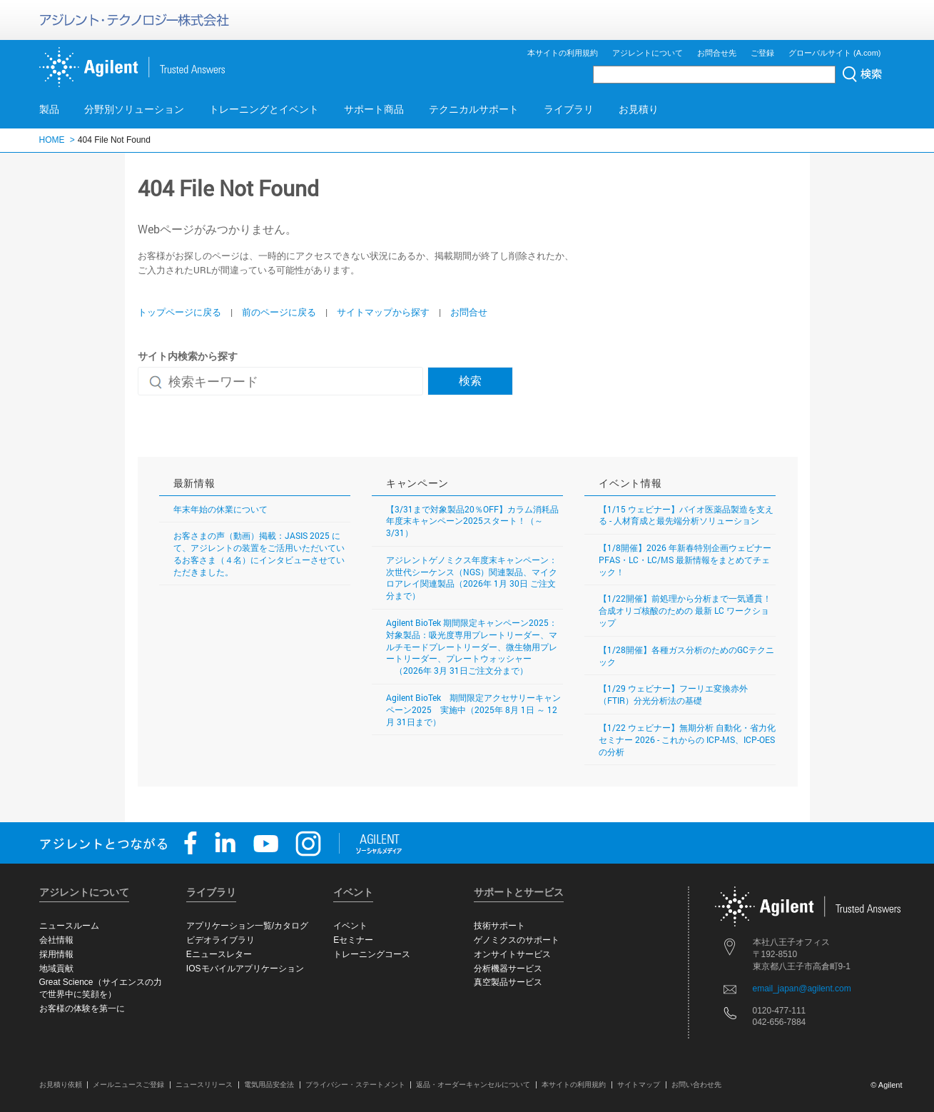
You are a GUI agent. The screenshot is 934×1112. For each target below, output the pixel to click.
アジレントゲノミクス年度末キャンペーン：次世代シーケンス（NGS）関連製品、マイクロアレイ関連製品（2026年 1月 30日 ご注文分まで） (471, 577)
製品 (49, 109)
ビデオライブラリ (220, 940)
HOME (52, 140)
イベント (350, 926)
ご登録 (762, 53)
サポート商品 (374, 109)
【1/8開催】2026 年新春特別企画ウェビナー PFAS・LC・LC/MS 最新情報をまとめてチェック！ (685, 559)
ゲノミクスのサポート (516, 940)
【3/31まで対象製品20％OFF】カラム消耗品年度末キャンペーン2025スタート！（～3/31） (472, 521)
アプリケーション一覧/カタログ (247, 926)
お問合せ (468, 311)
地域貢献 (56, 969)
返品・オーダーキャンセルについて (473, 1084)
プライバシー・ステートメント (355, 1084)
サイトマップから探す (383, 311)
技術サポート (499, 926)
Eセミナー (353, 940)
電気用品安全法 (269, 1084)
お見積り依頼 (60, 1084)
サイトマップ (638, 1084)
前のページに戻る (279, 311)
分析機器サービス (508, 969)
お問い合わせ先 (696, 1084)
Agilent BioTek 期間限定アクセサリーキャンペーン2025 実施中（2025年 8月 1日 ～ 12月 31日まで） (473, 709)
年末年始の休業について (220, 509)
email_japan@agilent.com (802, 989)
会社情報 (56, 940)
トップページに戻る (179, 311)
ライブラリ (569, 109)
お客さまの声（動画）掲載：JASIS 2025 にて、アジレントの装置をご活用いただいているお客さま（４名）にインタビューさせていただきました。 (259, 553)
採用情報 (56, 954)
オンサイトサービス (512, 954)
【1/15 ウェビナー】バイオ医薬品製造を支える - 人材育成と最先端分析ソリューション (686, 515)
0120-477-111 (779, 1011)
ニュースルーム (69, 926)
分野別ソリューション (134, 109)
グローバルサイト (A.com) (834, 53)
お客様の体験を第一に (82, 1009)
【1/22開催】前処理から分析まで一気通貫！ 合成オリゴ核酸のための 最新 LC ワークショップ (685, 610)
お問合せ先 (716, 53)
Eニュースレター (219, 954)
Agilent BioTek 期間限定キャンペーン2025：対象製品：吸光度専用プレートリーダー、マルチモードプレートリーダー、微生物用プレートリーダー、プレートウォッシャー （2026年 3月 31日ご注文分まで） (471, 646)
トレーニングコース (371, 954)
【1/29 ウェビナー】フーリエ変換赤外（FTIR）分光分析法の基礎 (673, 694)
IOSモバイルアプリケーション (245, 969)
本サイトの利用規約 (562, 53)
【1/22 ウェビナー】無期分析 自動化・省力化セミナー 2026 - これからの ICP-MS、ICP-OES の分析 (687, 739)
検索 (470, 380)
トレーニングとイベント (264, 109)
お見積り (639, 109)
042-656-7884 (779, 1022)
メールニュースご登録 (128, 1084)
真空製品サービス (508, 982)
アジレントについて (647, 53)
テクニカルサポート (474, 109)
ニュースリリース (204, 1084)
